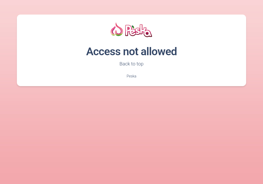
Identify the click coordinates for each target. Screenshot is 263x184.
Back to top (131, 64)
